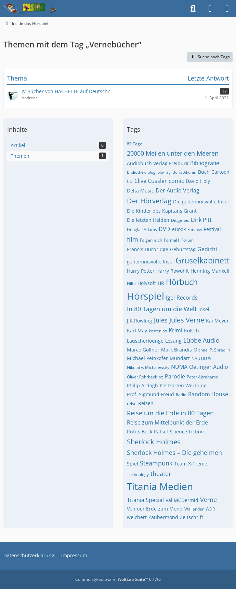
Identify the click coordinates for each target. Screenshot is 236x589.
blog (151, 172)
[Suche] (193, 8)
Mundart (180, 358)
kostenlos (158, 331)
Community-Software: (118, 579)
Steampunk (156, 463)
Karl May (137, 330)
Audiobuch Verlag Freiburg (157, 163)
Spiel (132, 463)
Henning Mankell (210, 271)
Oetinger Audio (208, 367)
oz (161, 377)
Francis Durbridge (147, 249)
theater (160, 474)
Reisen (146, 403)
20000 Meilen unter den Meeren (173, 153)
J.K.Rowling (139, 320)
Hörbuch (182, 281)
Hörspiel (145, 295)
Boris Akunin (184, 172)
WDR (210, 509)
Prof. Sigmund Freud (150, 394)
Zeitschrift (191, 517)
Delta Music (140, 190)
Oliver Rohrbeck (142, 377)
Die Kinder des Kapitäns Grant (162, 210)
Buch (204, 172)
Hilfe (131, 283)
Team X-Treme (190, 463)
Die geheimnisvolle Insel (201, 201)
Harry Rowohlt (172, 271)
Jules (161, 320)
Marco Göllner (143, 349)
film (132, 239)
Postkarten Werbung (183, 385)
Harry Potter (141, 271)
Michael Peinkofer (147, 358)
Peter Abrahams (202, 377)
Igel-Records (182, 297)
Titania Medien (160, 486)
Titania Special (145, 500)
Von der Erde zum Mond (155, 508)
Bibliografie (204, 163)
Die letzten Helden (148, 220)
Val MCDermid (182, 500)
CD (130, 181)
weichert (137, 517)
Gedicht (207, 249)
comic (176, 181)
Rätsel (161, 431)
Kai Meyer (217, 320)
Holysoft (146, 283)
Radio (181, 395)
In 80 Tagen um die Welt (162, 309)
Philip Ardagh (142, 385)
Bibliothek (136, 172)
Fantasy (194, 229)
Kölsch (191, 330)
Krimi (175, 330)
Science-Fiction (187, 431)
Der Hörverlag (149, 200)
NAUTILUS (201, 358)
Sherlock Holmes (154, 441)
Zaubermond (163, 517)
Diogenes (180, 220)
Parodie (175, 376)
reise (131, 403)
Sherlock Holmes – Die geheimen (174, 452)
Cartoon (220, 172)
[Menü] (227, 8)
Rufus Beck (139, 431)
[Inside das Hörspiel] (30, 8)
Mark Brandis (176, 349)
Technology (138, 474)
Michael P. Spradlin (212, 350)
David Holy (198, 181)
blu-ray (164, 172)
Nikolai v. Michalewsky (148, 367)
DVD (164, 229)
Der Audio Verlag (177, 190)
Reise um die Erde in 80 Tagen (170, 413)
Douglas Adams (142, 229)
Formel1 (172, 240)
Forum (187, 240)
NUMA (179, 367)
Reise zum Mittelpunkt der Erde (167, 422)
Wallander (194, 509)
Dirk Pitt (201, 220)
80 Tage (134, 144)
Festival (212, 229)
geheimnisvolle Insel (150, 261)
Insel (203, 309)
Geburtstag (183, 249)
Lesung (173, 340)
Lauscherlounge (145, 340)
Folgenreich (151, 240)
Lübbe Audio (201, 340)
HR (161, 283)
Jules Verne (186, 320)
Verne (208, 499)
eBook (179, 229)
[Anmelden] (210, 8)
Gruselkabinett (202, 260)
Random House (208, 394)
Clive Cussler (150, 181)
